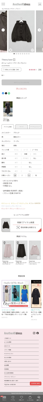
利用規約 (6, 369)
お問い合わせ (7, 361)
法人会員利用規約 (8, 373)
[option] (21, 31)
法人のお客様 (7, 357)
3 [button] (18, 53)
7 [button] (27, 53)
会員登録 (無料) (35, 383)
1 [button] (14, 53)
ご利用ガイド (7, 338)
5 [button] (22, 53)
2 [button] (16, 53)
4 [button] (20, 53)
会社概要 (6, 365)
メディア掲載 (7, 349)
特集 (32, 310)
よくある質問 (7, 342)
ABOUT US (7, 346)
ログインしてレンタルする (21, 82)
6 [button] (24, 53)
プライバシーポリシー (10, 376)
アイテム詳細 (8, 126)
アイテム (37, 310)
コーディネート (6, 310)
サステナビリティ (8, 353)
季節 (13, 310)
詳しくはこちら (21, 88)
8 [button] (29, 53)
